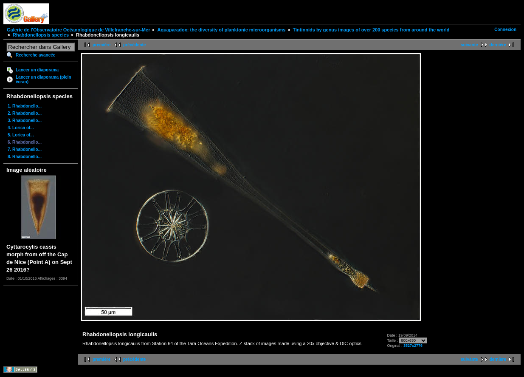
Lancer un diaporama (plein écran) (43, 79)
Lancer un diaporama (37, 70)
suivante (469, 45)
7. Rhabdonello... (25, 149)
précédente (134, 45)
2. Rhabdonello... (25, 113)
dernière (498, 45)
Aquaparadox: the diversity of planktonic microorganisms (221, 29)
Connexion (505, 29)
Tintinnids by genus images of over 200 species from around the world (371, 29)
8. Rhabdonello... (25, 156)
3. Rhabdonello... (25, 120)
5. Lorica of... (21, 135)
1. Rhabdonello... (25, 106)
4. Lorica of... (21, 127)
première (101, 45)
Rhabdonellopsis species (41, 34)
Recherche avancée (35, 55)
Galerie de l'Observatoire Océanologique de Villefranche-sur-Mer (78, 29)
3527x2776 (413, 345)
